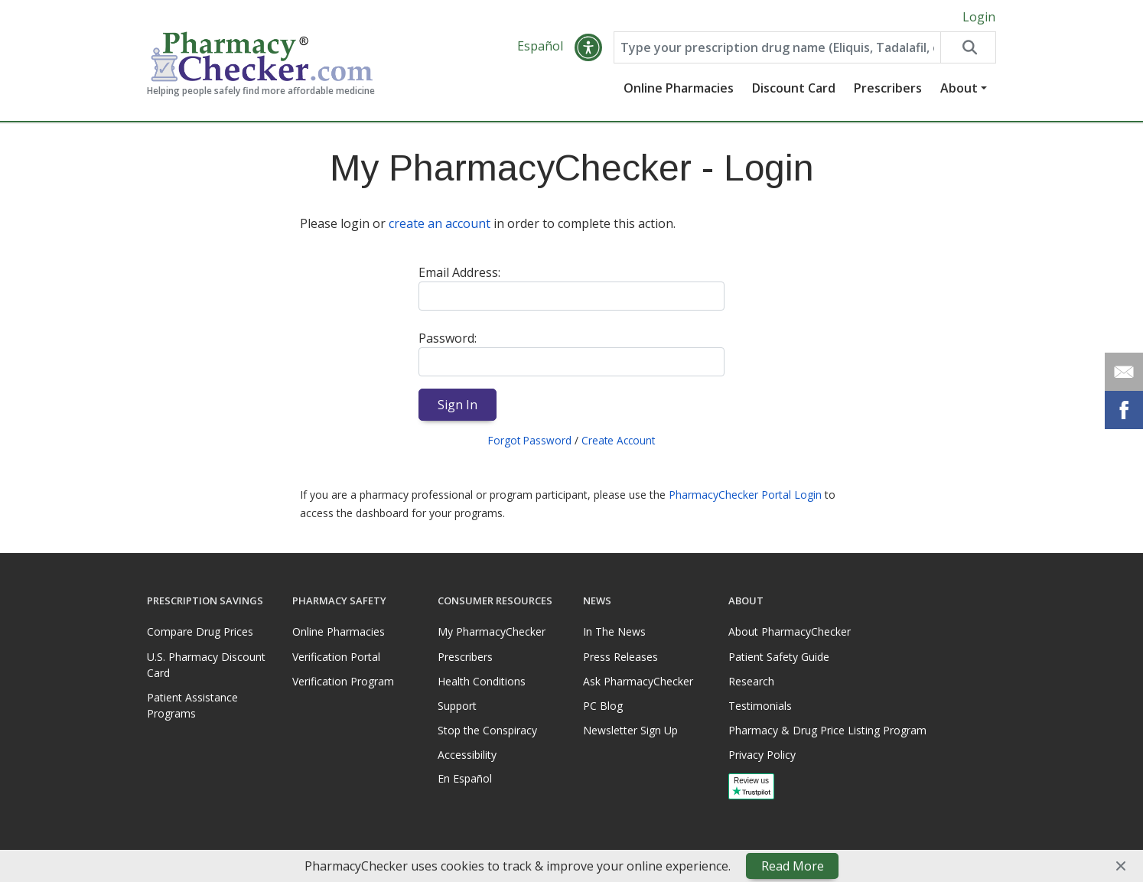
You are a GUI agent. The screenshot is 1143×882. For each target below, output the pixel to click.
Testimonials (760, 705)
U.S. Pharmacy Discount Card (206, 664)
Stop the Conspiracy (487, 730)
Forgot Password (530, 440)
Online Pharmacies (679, 88)
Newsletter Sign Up (630, 730)
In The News (614, 631)
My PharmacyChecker (491, 631)
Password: (447, 338)
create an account (439, 223)
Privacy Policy (762, 754)
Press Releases (620, 656)
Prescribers (888, 88)
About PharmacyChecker (789, 631)
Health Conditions (482, 681)
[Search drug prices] (967, 47)
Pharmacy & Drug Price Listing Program (827, 730)
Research (751, 681)
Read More (792, 866)
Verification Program (343, 681)
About (959, 88)
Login (978, 16)
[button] (588, 47)
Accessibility (467, 754)
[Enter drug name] (777, 47)
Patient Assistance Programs (192, 705)
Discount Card (793, 88)
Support (457, 705)
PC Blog (603, 705)
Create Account (618, 440)
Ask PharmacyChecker (638, 681)
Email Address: (459, 272)
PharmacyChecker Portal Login (745, 494)
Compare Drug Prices (200, 631)
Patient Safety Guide (778, 656)
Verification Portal (336, 656)
